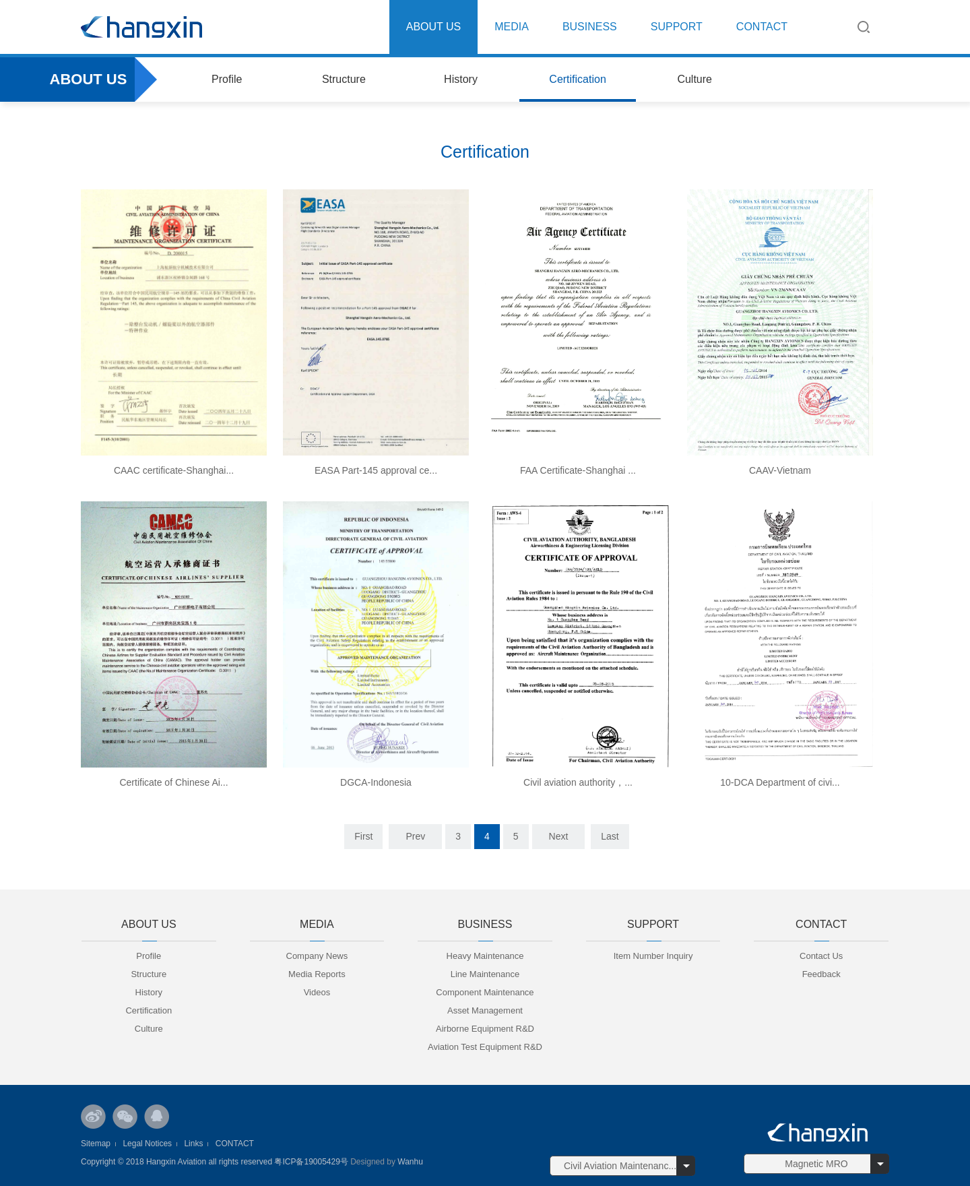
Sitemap (95, 1143)
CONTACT (761, 26)
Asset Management (485, 1010)
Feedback (821, 974)
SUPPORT (677, 26)
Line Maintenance (485, 974)
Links (193, 1143)
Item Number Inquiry (653, 956)
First (363, 836)
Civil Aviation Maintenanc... (620, 1165)
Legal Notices (147, 1143)
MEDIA (511, 26)
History (461, 79)
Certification (577, 79)
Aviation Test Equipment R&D (485, 1047)
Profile (227, 79)
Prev (415, 836)
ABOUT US (433, 26)
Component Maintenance (485, 992)
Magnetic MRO (816, 1163)
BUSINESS (589, 26)
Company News (317, 956)
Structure (344, 79)
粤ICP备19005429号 (311, 1161)
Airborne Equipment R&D (485, 1029)
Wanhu (409, 1161)
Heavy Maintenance (485, 956)
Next (559, 836)
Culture (694, 79)
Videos (317, 992)
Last (609, 836)
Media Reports (317, 974)
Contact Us (821, 956)
